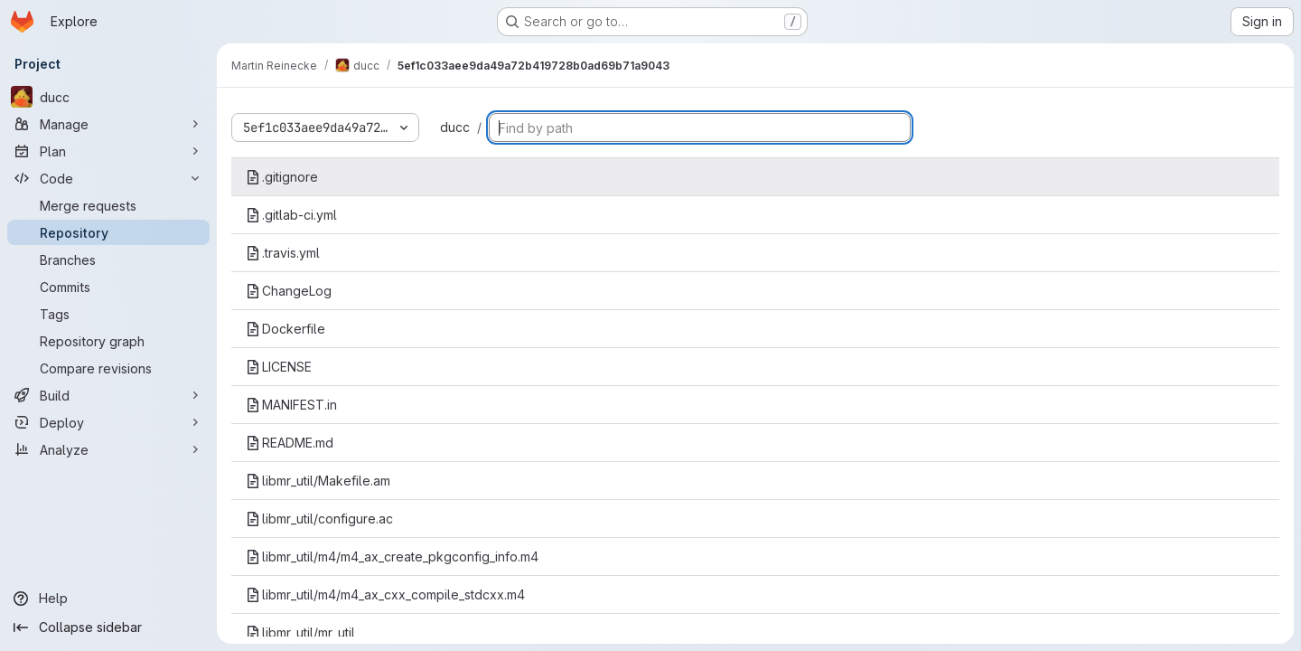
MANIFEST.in (291, 404)
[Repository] (108, 232)
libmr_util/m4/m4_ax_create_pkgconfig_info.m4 (392, 556)
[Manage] (108, 124)
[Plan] (108, 151)
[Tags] (108, 313)
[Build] (108, 395)
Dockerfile (285, 328)
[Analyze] (108, 449)
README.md (289, 442)
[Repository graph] (108, 341)
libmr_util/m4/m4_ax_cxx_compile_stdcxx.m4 (385, 594)
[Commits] (108, 286)
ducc (455, 127)
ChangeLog (289, 290)
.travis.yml (283, 252)
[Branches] (108, 259)
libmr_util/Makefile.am (318, 480)
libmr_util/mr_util (300, 632)
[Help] (108, 598)
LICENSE (279, 366)
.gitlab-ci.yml (291, 214)
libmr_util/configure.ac (319, 518)
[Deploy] (108, 422)
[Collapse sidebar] (108, 627)
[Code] (108, 178)
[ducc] (108, 96)
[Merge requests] (108, 205)
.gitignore (282, 176)
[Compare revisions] (108, 368)
